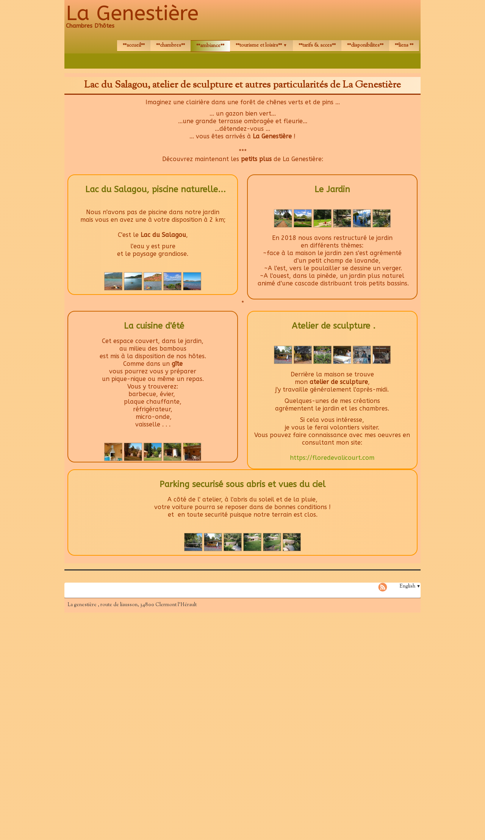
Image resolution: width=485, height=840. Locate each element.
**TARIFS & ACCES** (317, 45)
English (410, 586)
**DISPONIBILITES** (365, 45)
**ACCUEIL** (134, 45)
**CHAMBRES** (170, 45)
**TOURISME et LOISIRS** (261, 45)
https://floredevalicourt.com (332, 457)
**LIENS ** (404, 45)
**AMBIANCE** (210, 45)
